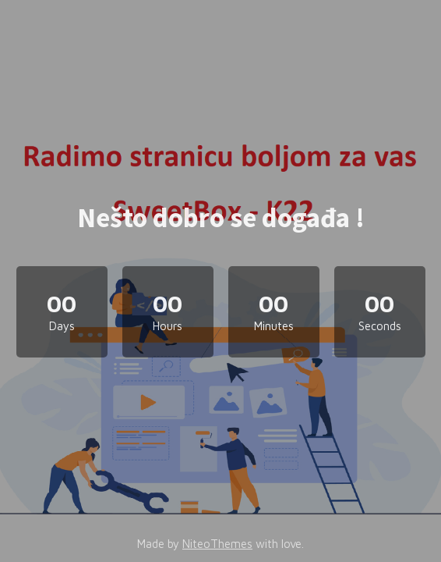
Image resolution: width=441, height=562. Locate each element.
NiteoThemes (217, 543)
